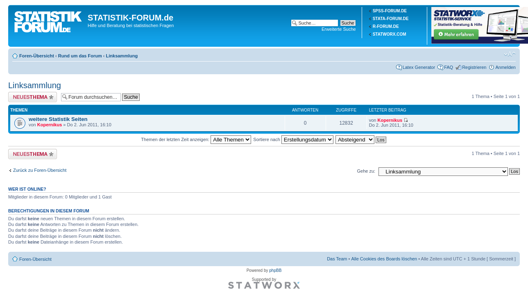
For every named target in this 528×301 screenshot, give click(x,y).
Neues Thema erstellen (32, 97)
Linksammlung (122, 55)
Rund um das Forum (80, 55)
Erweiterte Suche (339, 29)
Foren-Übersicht (36, 55)
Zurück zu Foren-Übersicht (39, 170)
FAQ (448, 67)
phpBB (275, 270)
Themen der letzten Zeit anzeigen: (196, 139)
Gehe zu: (366, 171)
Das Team (337, 258)
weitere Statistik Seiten (58, 119)
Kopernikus (49, 124)
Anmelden (505, 67)
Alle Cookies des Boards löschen (384, 258)
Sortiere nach (293, 139)
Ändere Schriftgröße (510, 54)
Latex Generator (419, 67)
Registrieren (474, 67)
